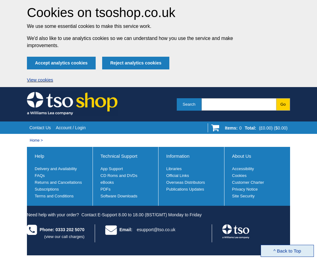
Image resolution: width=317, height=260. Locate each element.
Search (189, 104)
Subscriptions (47, 189)
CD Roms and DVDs (119, 175)
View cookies (40, 79)
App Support (112, 168)
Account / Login (71, 127)
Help (39, 156)
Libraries (174, 168)
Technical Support (119, 156)
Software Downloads (119, 196)
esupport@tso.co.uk (156, 229)
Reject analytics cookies (135, 62)
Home (35, 140)
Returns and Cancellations (58, 182)
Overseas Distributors (185, 182)
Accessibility (243, 168)
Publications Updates (185, 189)
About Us (241, 156)
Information (177, 156)
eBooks (107, 182)
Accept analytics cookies (61, 62)
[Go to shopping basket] (254, 129)
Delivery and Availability (56, 168)
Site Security (243, 196)
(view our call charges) (64, 236)
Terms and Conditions (54, 196)
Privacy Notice (245, 189)
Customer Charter (248, 182)
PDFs (106, 189)
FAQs (40, 175)
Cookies (239, 175)
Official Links (177, 175)
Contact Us (40, 127)
